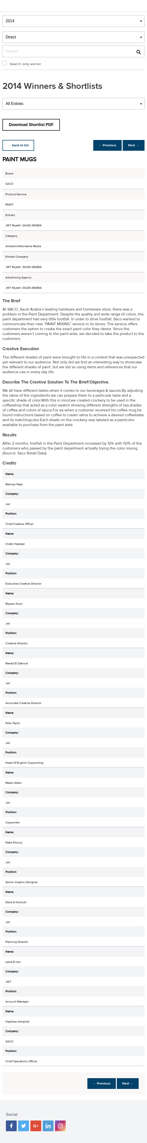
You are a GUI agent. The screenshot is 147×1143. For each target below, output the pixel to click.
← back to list (18, 145)
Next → (133, 145)
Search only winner (25, 64)
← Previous (106, 145)
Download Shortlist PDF (31, 125)
